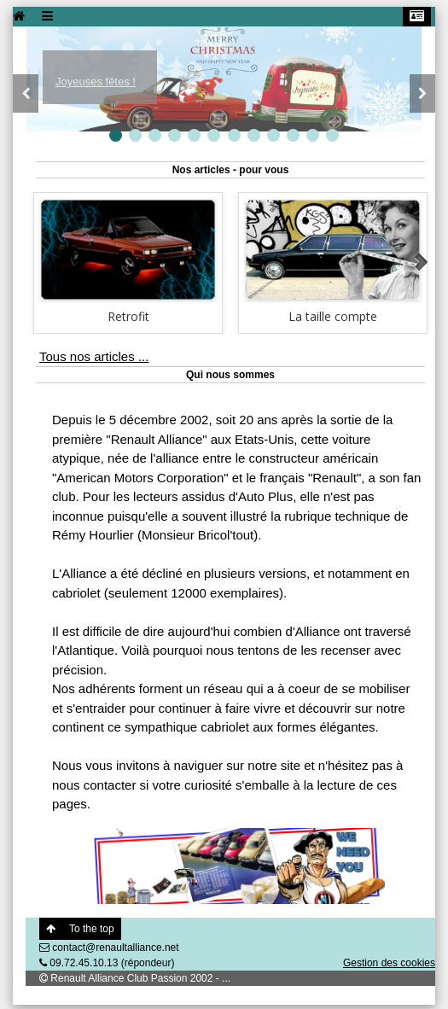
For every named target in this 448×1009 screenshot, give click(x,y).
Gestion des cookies (389, 963)
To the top (80, 929)
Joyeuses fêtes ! (95, 81)
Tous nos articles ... (93, 356)
